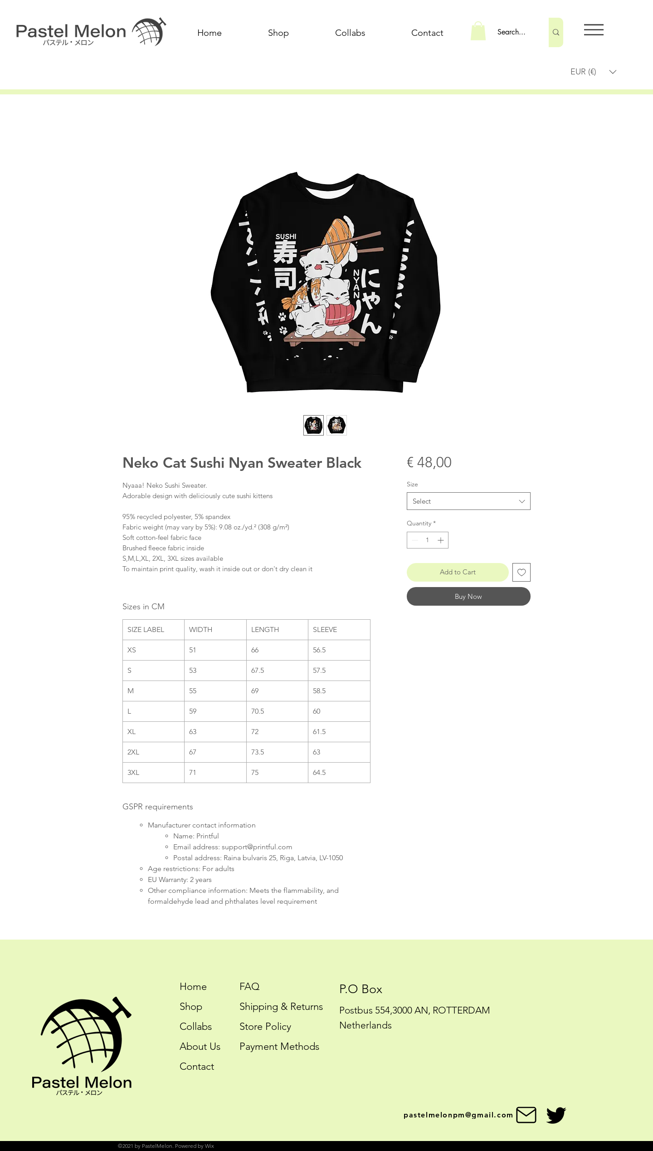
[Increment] (441, 540)
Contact (197, 1066)
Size (412, 484)
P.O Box (360, 989)
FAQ (249, 986)
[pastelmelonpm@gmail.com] (471, 1115)
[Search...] (513, 32)
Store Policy (265, 1026)
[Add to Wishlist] (521, 572)
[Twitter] (556, 1115)
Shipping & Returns (281, 1006)
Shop (191, 1006)
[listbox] (594, 72)
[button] (478, 30)
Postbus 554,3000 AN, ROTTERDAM (414, 1010)
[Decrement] (413, 540)
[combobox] (469, 501)
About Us (200, 1046)
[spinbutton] (427, 540)
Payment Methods (280, 1046)
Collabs (196, 1026)
